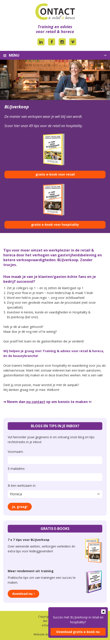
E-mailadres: (16, 468)
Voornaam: (15, 451)
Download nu (22, 594)
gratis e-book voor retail (55, 174)
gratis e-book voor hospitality (55, 224)
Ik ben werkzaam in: (22, 485)
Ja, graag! (19, 507)
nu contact (35, 401)
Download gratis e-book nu (78, 632)
